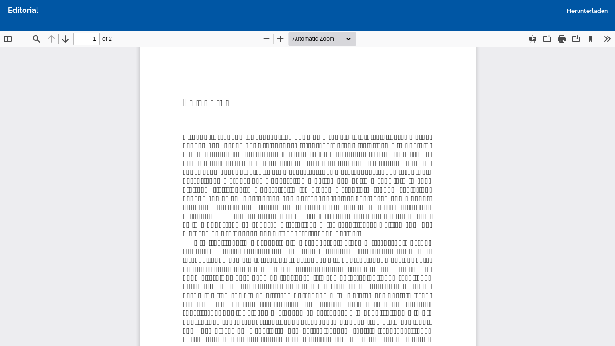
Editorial (23, 10)
